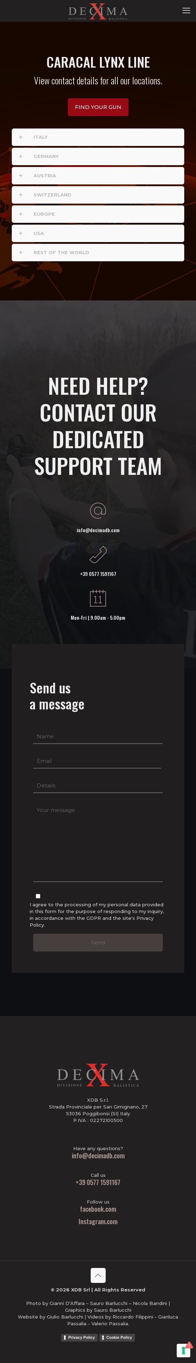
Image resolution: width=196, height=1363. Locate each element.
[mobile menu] (186, 11)
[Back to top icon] (98, 1275)
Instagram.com (98, 1221)
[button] (98, 137)
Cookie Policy (119, 1337)
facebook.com (98, 1208)
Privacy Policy (81, 1337)
